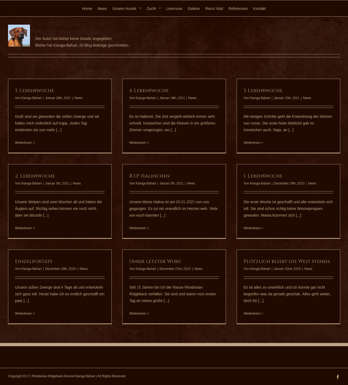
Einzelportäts (33, 261)
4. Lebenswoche (149, 90)
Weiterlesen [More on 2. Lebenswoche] (23, 228)
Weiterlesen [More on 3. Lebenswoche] (252, 143)
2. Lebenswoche (35, 176)
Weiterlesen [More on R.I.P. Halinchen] (137, 228)
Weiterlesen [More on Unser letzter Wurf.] (137, 313)
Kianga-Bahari (31, 98)
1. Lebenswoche (263, 176)
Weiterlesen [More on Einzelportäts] (23, 313)
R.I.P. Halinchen (149, 176)
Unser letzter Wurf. (155, 261)
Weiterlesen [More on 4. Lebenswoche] (137, 143)
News (78, 98)
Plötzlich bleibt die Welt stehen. (287, 261)
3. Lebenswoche (263, 90)
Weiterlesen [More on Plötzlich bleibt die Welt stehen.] (252, 313)
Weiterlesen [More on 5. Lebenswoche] (23, 143)
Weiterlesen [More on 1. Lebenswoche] (252, 228)
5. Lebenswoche (34, 90)
